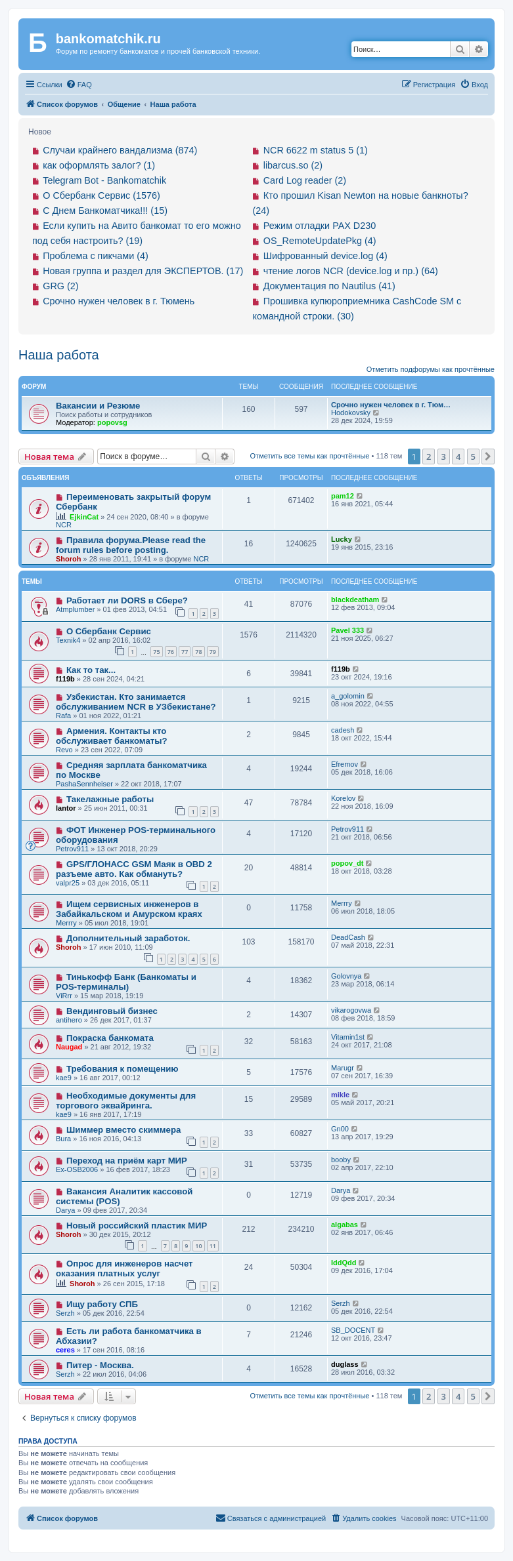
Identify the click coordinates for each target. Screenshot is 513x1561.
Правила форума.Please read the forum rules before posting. (131, 545)
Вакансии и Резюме (98, 406)
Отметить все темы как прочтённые (310, 456)
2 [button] (428, 456)
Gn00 (340, 1129)
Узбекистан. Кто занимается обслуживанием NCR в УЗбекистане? (136, 702)
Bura (63, 1139)
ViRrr (64, 996)
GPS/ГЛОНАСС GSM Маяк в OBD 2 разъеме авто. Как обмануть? (134, 869)
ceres (65, 1350)
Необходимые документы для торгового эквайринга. (126, 1100)
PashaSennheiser (84, 784)
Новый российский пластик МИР (136, 1225)
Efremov (344, 764)
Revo (64, 750)
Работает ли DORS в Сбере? (127, 600)
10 (198, 1246)
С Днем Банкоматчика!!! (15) (105, 210)
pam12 (342, 496)
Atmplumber (75, 609)
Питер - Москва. (100, 1365)
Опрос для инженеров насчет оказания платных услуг (124, 1268)
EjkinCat (84, 517)
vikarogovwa (351, 1010)
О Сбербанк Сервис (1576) (101, 195)
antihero (69, 1020)
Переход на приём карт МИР (126, 1161)
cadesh (342, 730)
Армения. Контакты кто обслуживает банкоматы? (111, 736)
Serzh (65, 1313)
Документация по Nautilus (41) (329, 286)
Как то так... (91, 670)
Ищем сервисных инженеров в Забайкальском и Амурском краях (129, 909)
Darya (65, 1210)
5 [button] (473, 456)
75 (156, 651)
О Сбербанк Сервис (108, 631)
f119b (65, 679)
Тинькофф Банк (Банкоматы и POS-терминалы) (126, 982)
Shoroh (68, 559)
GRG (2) (60, 286)
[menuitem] (79, 84)
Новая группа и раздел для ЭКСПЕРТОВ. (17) (143, 271)
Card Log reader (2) (304, 180)
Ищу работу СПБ (102, 1304)
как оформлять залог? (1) (99, 165)
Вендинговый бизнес (112, 1011)
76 (170, 651)
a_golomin (348, 696)
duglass (345, 1364)
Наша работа (58, 355)
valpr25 (67, 883)
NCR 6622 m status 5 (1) (315, 150)
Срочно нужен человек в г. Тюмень (118, 301)
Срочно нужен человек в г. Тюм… (391, 405)
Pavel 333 (347, 630)
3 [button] (443, 456)
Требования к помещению (122, 1069)
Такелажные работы (110, 799)
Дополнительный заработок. (128, 938)
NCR (64, 525)
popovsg (112, 422)
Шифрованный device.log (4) (325, 256)
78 (198, 651)
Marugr (342, 1068)
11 (213, 1246)
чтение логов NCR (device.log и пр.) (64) (350, 271)
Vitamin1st (348, 1037)
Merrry (66, 923)
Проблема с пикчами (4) (95, 256)
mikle (340, 1095)
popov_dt (347, 863)
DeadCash (348, 937)
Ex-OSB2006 (77, 1169)
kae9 (64, 1078)
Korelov (343, 798)
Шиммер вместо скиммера (123, 1130)
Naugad (69, 1047)
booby (341, 1160)
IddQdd (344, 1263)
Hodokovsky (350, 412)
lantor (66, 808)
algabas (344, 1224)
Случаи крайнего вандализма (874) (120, 150)
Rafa (63, 716)
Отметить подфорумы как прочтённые (431, 369)
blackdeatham (355, 599)
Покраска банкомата (110, 1038)
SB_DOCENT (353, 1330)
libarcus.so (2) (293, 165)
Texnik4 (68, 640)
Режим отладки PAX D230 (319, 225)
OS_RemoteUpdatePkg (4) (319, 240)
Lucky (341, 539)
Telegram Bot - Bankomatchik (104, 180)
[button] (488, 456)
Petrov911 (72, 849)
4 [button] (458, 456)
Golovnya (346, 976)
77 (184, 651)
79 (213, 651)
